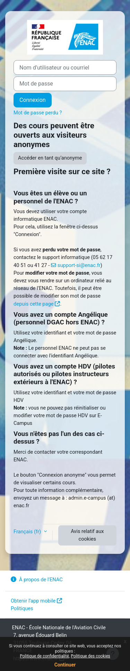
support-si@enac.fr (79, 265)
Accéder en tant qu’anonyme (50, 158)
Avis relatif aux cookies (87, 535)
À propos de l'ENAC (37, 579)
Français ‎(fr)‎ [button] (28, 531)
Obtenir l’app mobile (33, 601)
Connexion (32, 100)
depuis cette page (33, 304)
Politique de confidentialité (44, 656)
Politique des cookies (90, 656)
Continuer (65, 665)
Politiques (22, 608)
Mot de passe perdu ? (38, 113)
